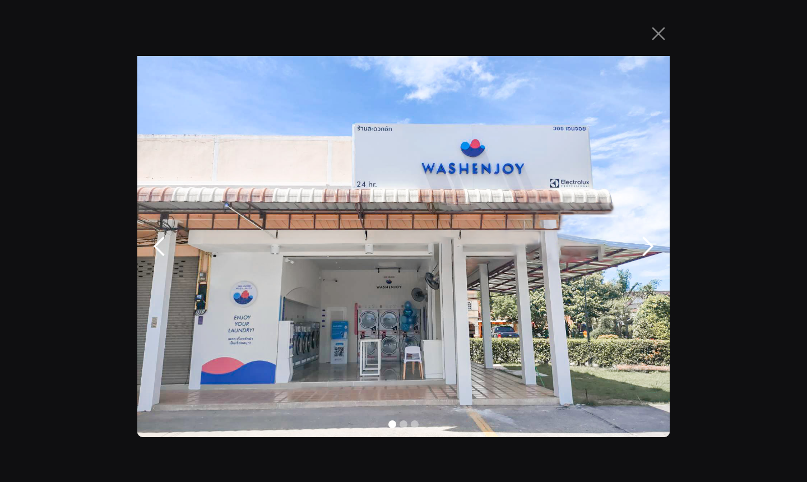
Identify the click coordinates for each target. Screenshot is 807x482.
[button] (159, 246)
